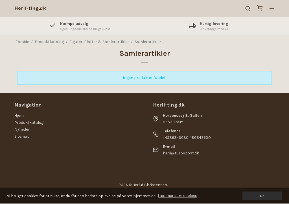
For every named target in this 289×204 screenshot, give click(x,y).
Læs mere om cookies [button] (177, 195)
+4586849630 (176, 137)
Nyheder (22, 129)
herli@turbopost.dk (181, 153)
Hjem (19, 115)
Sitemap (22, 136)
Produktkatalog (28, 122)
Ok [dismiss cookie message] (262, 196)
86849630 (201, 137)
